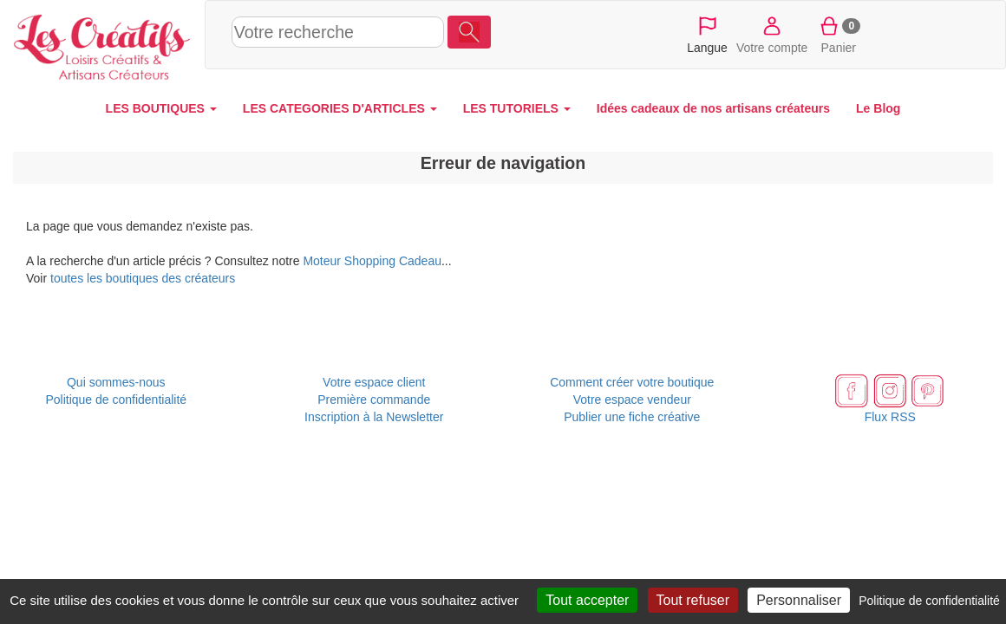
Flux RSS (890, 417)
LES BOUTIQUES (161, 108)
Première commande (373, 399)
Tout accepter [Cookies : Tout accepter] (587, 600)
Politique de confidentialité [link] (929, 601)
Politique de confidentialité (115, 399)
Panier (838, 34)
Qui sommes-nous (116, 382)
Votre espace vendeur (632, 399)
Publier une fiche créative (632, 417)
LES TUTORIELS (517, 108)
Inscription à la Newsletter (373, 417)
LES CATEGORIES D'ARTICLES (340, 108)
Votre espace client (374, 382)
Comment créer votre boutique (632, 382)
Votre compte (772, 34)
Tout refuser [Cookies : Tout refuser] (693, 600)
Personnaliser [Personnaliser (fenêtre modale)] (798, 600)
